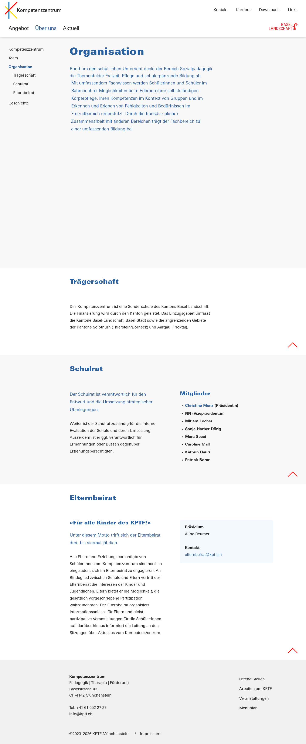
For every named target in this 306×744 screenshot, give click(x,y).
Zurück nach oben (293, 345)
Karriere (243, 10)
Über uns (46, 28)
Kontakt (221, 10)
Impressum (150, 734)
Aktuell (71, 28)
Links (293, 10)
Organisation (20, 67)
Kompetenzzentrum (26, 50)
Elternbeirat (23, 93)
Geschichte (18, 103)
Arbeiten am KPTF (255, 689)
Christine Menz (199, 406)
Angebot (18, 28)
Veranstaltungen (254, 699)
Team (13, 58)
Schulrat (20, 84)
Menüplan (248, 708)
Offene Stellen (252, 679)
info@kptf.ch (80, 714)
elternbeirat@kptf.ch (203, 555)
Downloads (269, 10)
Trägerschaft (24, 76)
